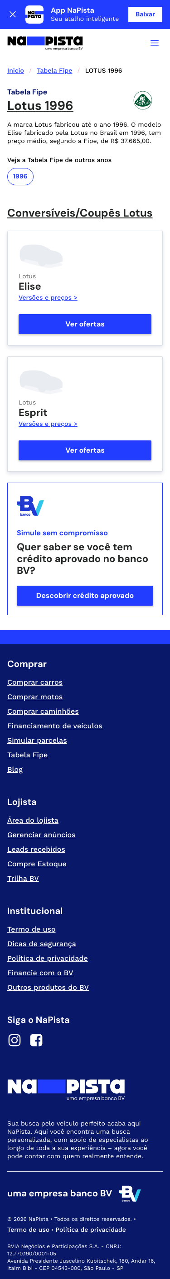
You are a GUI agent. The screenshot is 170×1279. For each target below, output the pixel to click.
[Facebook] (36, 1041)
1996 (20, 177)
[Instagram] (14, 1041)
